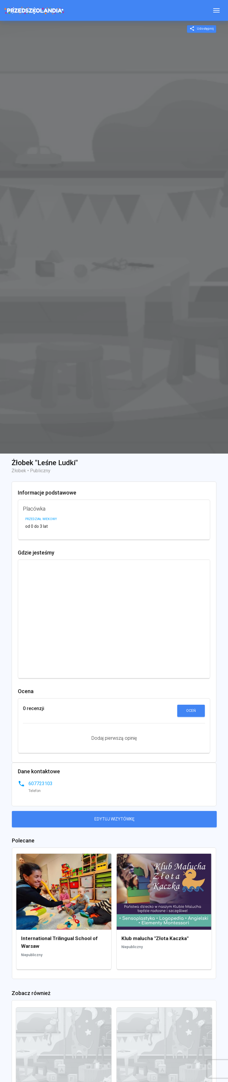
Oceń (191, 711)
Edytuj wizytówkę (114, 819)
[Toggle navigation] (216, 10)
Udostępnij (201, 28)
